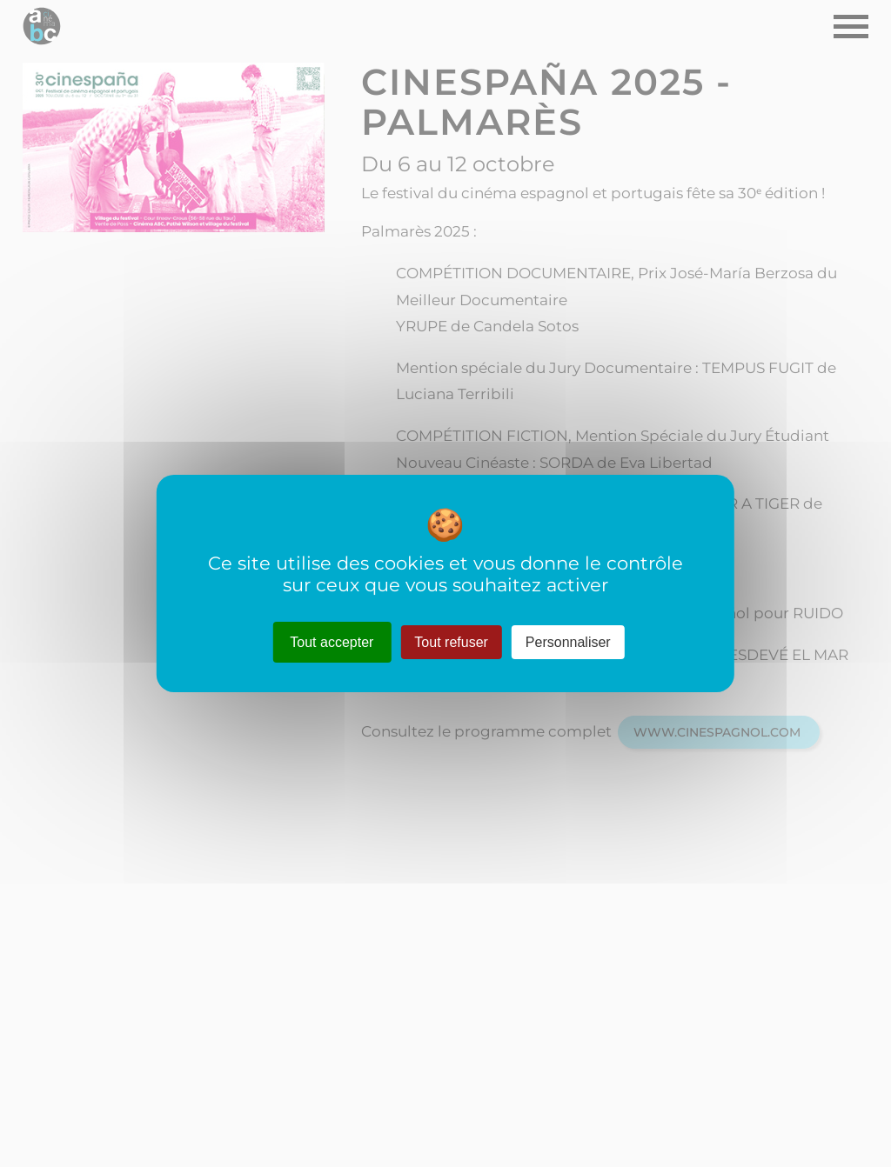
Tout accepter (331, 642)
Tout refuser (450, 642)
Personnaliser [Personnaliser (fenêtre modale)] (568, 642)
